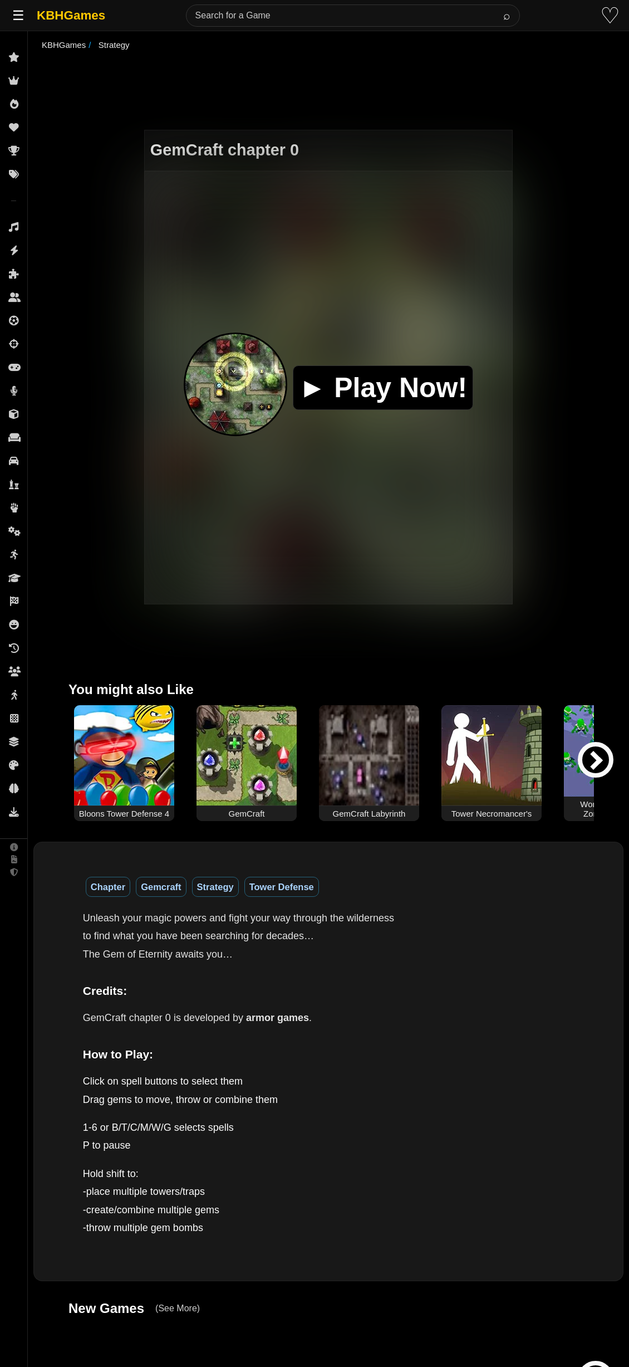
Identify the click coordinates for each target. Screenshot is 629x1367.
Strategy (215, 887)
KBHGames (71, 15)
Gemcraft (161, 887)
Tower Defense (281, 887)
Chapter (108, 887)
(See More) (177, 1308)
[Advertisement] (328, 91)
